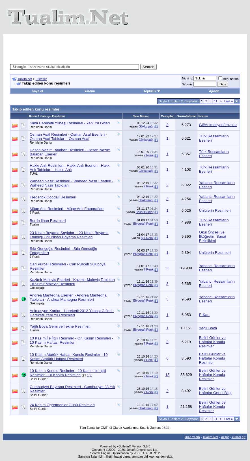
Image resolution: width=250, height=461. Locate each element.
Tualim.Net (210, 437)
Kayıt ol (37, 91)
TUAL (34, 173)
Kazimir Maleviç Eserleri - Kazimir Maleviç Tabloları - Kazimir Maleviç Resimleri (72, 282)
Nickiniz (187, 78)
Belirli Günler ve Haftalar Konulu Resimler (212, 342)
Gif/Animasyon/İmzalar (218, 125)
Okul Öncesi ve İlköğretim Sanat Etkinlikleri (212, 236)
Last (228, 101)
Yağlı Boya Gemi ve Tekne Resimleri (60, 326)
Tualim (34, 224)
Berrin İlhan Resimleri (48, 220)
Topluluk (152, 91)
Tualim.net (25, 79)
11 (215, 101)
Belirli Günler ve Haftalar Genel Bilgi (215, 390)
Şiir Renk (147, 238)
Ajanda (214, 91)
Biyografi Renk (143, 223)
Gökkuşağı (146, 126)
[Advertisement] (125, 47)
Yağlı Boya (208, 328)
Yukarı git (238, 437)
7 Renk (149, 155)
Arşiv (225, 437)
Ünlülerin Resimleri (215, 210)
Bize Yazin (192, 437)
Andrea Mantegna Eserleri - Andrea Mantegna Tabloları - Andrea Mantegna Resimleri (68, 297)
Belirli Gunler (145, 212)
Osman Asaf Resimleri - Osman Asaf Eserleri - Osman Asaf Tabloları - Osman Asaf (68, 136)
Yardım (90, 91)
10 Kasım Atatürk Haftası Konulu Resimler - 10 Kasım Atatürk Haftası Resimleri (69, 356)
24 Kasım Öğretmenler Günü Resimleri (62, 405)
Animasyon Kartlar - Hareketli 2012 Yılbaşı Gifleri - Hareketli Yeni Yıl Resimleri (72, 313)
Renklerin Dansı (41, 127)
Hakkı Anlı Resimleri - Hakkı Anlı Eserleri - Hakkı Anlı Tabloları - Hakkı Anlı (70, 167)
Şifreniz (187, 84)
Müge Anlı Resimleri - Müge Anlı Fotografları (67, 209)
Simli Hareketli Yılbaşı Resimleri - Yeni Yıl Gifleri (70, 123)
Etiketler (41, 79)
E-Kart (204, 315)
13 (167, 375)
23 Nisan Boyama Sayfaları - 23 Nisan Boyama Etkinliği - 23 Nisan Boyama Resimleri (69, 235)
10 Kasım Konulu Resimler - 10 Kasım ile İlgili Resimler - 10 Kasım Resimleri (68, 373)
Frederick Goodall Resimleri (53, 197)
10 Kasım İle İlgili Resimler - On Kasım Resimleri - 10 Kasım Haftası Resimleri (71, 340)
